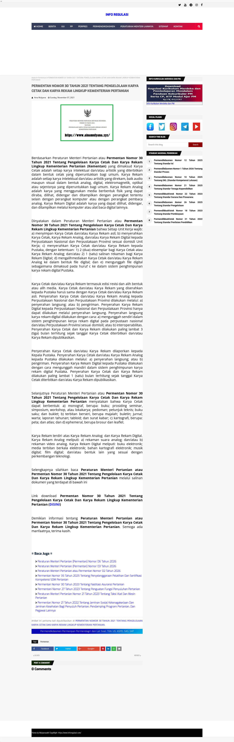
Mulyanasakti (44, 733)
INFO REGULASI (117, 15)
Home (34, 78)
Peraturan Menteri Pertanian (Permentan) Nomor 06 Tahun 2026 (77, 561)
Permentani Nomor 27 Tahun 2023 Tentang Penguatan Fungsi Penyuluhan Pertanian (89, 589)
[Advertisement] (117, 53)
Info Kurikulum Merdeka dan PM (160, 103)
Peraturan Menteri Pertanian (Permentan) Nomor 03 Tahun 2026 (77, 566)
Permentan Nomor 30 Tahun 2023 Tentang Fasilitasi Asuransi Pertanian (81, 584)
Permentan (42, 78)
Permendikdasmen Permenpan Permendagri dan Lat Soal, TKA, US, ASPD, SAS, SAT (87, 631)
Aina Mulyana (40, 97)
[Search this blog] (167, 144)
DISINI (55, 504)
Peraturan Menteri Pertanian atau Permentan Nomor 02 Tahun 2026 (79, 571)
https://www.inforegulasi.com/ (69, 733)
